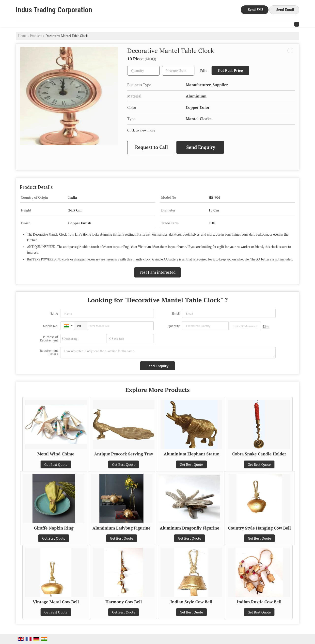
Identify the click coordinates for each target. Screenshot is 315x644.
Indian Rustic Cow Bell (259, 602)
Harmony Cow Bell (123, 602)
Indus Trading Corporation (54, 10)
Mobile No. (50, 326)
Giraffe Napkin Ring (53, 528)
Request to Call (151, 147)
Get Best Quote (55, 464)
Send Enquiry (200, 147)
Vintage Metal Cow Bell (56, 602)
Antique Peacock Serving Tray (123, 454)
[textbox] (178, 71)
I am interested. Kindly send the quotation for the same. (168, 352)
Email (176, 313)
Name (54, 313)
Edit (203, 70)
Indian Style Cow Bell (191, 602)
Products (36, 36)
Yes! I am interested (157, 272)
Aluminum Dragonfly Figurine (189, 528)
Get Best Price (230, 70)
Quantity (174, 326)
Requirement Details (49, 352)
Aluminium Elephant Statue (191, 454)
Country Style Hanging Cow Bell (259, 528)
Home (22, 36)
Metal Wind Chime (55, 454)
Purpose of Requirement (49, 338)
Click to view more (141, 130)
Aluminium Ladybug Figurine (122, 528)
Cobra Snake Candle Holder (259, 454)
